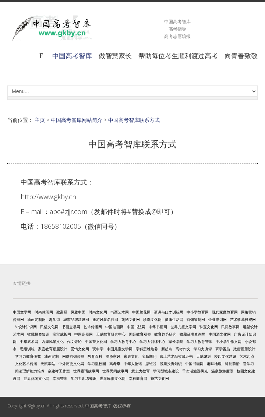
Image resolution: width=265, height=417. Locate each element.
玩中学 (97, 348)
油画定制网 (36, 319)
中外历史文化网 (71, 363)
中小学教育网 (198, 312)
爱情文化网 (80, 348)
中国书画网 (194, 363)
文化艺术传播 (26, 363)
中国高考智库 (72, 55)
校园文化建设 (225, 356)
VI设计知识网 (26, 326)
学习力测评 (203, 348)
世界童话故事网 (86, 371)
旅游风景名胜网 (105, 319)
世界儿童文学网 (183, 326)
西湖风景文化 (53, 341)
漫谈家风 (113, 356)
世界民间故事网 (115, 371)
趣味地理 (214, 363)
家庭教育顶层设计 (52, 348)
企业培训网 (217, 319)
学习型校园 (97, 363)
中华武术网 (29, 341)
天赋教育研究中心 (111, 334)
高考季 (114, 363)
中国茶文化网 (96, 341)
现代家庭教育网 (225, 312)
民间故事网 (230, 326)
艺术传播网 (93, 326)
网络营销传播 (73, 356)
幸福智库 (60, 378)
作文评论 (74, 341)
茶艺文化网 (160, 378)
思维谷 (150, 363)
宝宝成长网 (62, 334)
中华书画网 (158, 326)
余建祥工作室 (59, 371)
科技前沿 (232, 363)
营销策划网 (196, 319)
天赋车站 (47, 363)
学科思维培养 (147, 348)
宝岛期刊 (149, 356)
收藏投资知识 (38, 334)
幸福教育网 (138, 378)
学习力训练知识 (83, 378)
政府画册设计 (244, 348)
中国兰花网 (141, 312)
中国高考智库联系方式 (134, 119)
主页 (40, 119)
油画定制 (51, 356)
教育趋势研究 (165, 334)
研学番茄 (222, 348)
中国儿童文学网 (119, 348)
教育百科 (95, 356)
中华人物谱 (133, 363)
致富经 (61, 312)
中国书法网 (136, 326)
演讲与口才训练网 (168, 312)
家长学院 (176, 341)
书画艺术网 (119, 312)
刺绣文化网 (130, 319)
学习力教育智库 (199, 341)
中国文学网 (22, 312)
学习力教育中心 (123, 341)
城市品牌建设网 (76, 319)
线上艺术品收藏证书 (176, 356)
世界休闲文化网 (36, 378)
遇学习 (248, 363)
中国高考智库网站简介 (76, 119)
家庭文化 (131, 356)
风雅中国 (78, 312)
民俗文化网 (49, 326)
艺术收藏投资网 (243, 319)
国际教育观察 (140, 334)
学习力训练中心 (152, 341)
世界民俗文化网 (113, 378)
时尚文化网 (98, 312)
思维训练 (27, 348)
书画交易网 (71, 326)
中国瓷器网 (83, 334)
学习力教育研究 (28, 356)
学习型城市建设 (166, 371)
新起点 (166, 348)
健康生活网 (174, 319)
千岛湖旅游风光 (195, 371)
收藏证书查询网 (192, 334)
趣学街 (54, 319)
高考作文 (183, 348)
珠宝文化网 (208, 326)
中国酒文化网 (220, 334)
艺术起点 (247, 356)
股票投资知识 (171, 363)
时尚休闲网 (44, 312)
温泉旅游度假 (222, 371)
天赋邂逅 (203, 356)
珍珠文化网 (152, 319)
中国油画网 (114, 326)
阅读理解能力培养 (30, 371)
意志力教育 (140, 371)
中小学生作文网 (228, 341)
